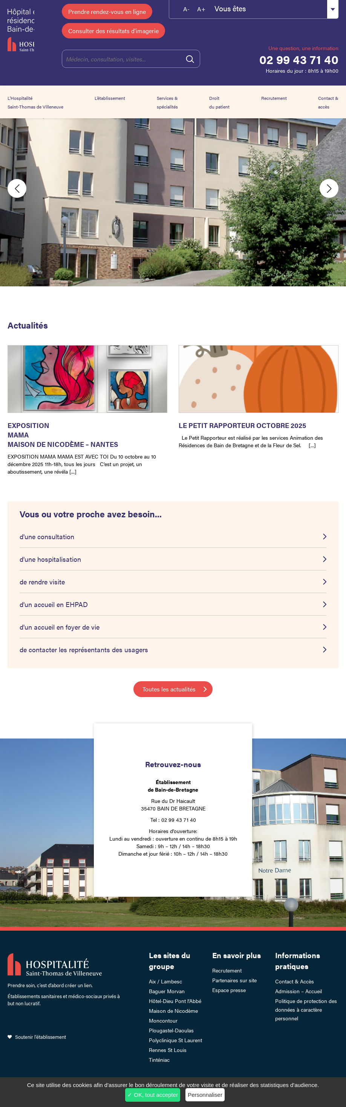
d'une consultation (47, 536)
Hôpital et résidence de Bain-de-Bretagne (21, 30)
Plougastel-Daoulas (171, 1030)
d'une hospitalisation (50, 559)
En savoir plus (236, 955)
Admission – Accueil (298, 991)
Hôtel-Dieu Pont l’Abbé (175, 1001)
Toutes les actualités (169, 689)
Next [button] (329, 188)
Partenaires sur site (234, 980)
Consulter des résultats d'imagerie (113, 30)
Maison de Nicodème (173, 1010)
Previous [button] (17, 188)
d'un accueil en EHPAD (54, 604)
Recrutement (274, 98)
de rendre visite (42, 581)
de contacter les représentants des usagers (84, 649)
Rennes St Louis (168, 1049)
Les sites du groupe (169, 960)
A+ (201, 9)
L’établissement (110, 98)
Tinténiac (159, 1059)
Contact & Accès (294, 981)
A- (186, 9)
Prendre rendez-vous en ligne (107, 11)
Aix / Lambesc (165, 981)
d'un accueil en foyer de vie (60, 626)
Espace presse (229, 990)
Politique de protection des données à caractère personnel (306, 1009)
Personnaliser (205, 1095)
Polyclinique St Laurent (175, 1040)
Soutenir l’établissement (40, 1036)
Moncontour (163, 1020)
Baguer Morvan (167, 991)
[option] (173, 188)
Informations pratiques (297, 960)
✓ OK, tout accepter (152, 1095)
